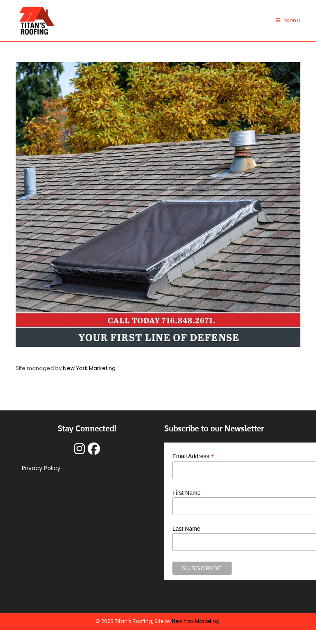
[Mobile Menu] (288, 20)
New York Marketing (89, 368)
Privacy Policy (41, 468)
